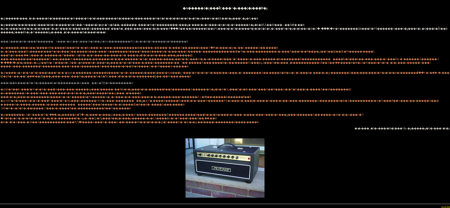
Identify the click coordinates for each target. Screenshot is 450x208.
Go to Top (445, 206)
